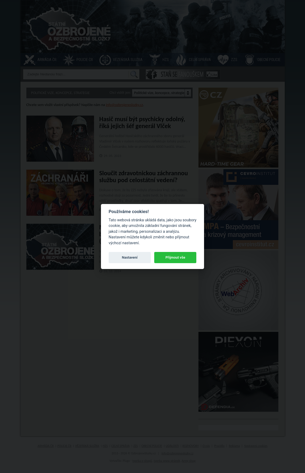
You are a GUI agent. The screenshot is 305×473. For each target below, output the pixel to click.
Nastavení (129, 257)
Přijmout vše (175, 257)
